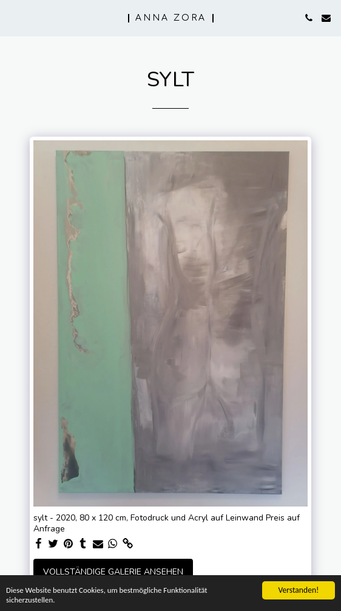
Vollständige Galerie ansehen (113, 572)
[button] (13, 17)
